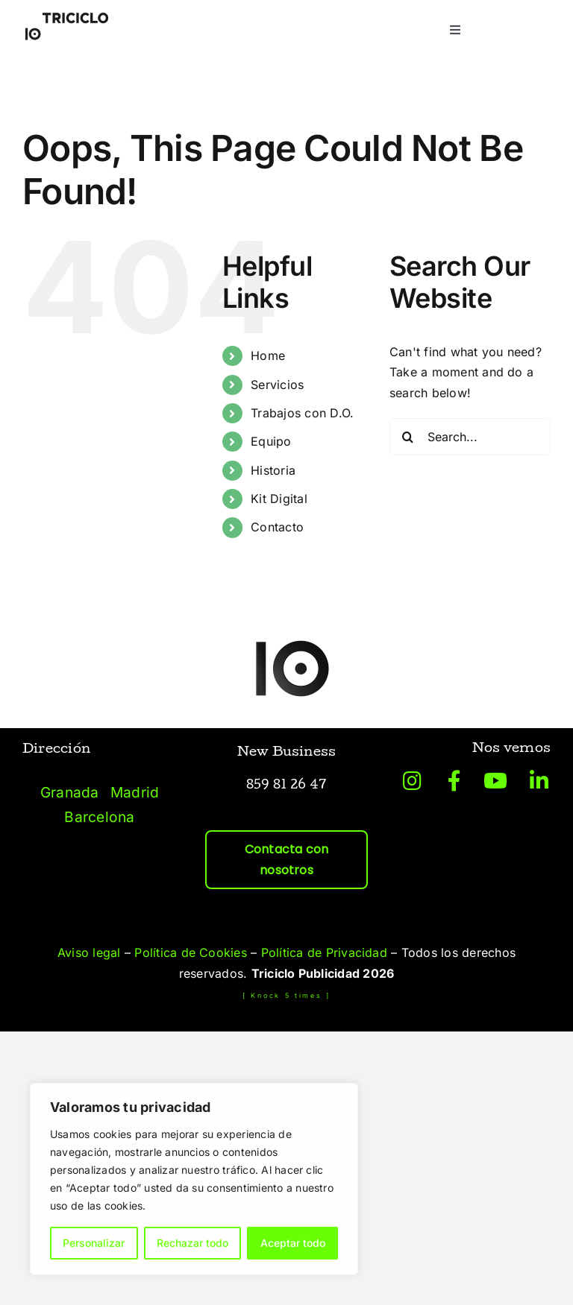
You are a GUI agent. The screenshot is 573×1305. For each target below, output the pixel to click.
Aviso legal (89, 952)
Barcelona (99, 817)
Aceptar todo (292, 1242)
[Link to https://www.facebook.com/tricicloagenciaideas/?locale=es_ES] (454, 781)
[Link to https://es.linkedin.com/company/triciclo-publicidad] (539, 781)
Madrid (134, 792)
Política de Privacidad (324, 952)
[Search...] (470, 436)
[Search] (408, 436)
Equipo (271, 441)
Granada (69, 792)
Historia (273, 470)
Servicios (277, 384)
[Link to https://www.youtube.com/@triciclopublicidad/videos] (495, 781)
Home (268, 355)
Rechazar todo (192, 1242)
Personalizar (94, 1242)
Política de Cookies (190, 952)
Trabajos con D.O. (302, 412)
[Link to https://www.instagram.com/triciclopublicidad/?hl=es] (413, 781)
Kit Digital (279, 498)
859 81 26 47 (287, 786)
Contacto (277, 526)
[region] (194, 1179)
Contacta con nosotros (287, 860)
